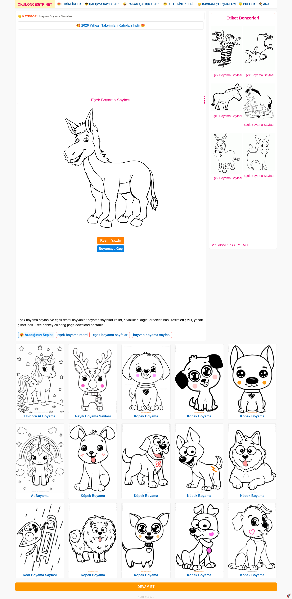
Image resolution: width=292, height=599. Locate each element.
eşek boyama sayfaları (111, 335)
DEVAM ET (146, 587)
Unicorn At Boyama (39, 416)
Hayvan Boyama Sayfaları (55, 16)
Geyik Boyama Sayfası (93, 416)
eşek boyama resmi (72, 335)
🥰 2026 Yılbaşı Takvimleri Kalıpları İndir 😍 (110, 25)
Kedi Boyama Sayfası (40, 575)
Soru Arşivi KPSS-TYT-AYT (230, 245)
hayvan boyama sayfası (152, 335)
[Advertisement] (111, 62)
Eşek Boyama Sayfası (226, 75)
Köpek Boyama (93, 496)
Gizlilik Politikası (146, 597)
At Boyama (40, 496)
